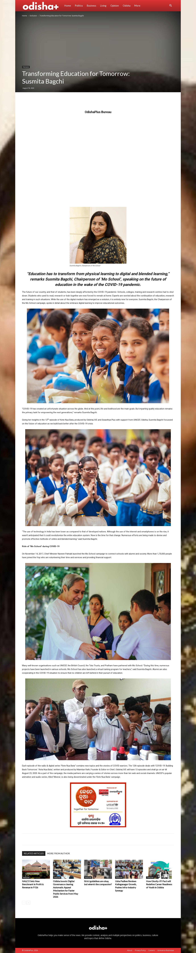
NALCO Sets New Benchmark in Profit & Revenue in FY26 (33, 884)
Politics (79, 5)
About (129, 950)
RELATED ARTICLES (34, 853)
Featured (26, 878)
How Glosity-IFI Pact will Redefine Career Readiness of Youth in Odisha (159, 884)
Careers (151, 950)
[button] (170, 6)
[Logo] (42, 5)
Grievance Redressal (165, 950)
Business (91, 5)
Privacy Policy (140, 950)
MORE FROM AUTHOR (58, 853)
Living (103, 5)
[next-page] (28, 902)
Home (67, 5)
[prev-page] (24, 902)
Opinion (114, 5)
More (137, 5)
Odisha (126, 5)
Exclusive (33, 15)
